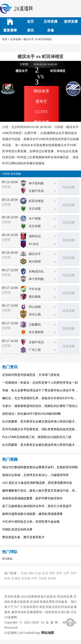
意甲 (74, 573)
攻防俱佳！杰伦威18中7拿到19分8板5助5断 (31, 413)
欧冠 (45, 573)
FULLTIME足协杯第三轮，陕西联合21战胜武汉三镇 (36, 437)
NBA (31, 573)
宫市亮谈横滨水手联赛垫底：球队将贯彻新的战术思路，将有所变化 (40, 429)
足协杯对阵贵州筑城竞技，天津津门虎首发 (31, 375)
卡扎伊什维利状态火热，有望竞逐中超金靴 (31, 521)
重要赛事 (10, 30)
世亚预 (25, 578)
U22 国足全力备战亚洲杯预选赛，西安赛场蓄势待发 (37, 482)
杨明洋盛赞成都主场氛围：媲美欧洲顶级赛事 (32, 514)
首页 (30, 21)
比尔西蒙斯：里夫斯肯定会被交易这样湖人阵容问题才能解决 (40, 421)
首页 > (6, 39)
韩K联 (52, 578)
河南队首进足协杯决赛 (17, 529)
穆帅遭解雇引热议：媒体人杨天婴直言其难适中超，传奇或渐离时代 (40, 490)
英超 (24, 573)
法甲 (67, 573)
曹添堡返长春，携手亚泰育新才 (23, 537)
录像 (50, 30)
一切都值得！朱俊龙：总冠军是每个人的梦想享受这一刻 (40, 382)
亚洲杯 (15, 578)
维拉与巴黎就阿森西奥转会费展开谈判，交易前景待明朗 (40, 467)
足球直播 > (16, 39)
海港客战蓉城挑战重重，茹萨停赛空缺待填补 (32, 498)
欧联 (7, 578)
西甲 (59, 573)
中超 (38, 573)
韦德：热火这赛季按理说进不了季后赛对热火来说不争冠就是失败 (40, 390)
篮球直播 (71, 21)
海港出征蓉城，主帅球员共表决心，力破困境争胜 (35, 475)
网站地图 (47, 633)
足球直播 (50, 21)
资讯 (30, 30)
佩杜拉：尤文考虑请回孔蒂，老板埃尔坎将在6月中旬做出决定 (40, 398)
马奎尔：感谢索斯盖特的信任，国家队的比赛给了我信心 (40, 406)
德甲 (52, 573)
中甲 (34, 578)
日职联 (42, 578)
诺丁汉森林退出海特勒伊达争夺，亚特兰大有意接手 (37, 506)
